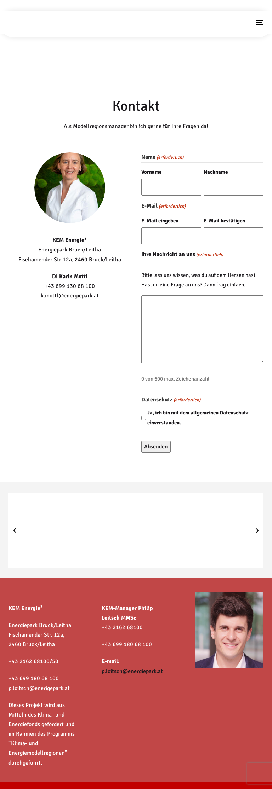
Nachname (216, 172)
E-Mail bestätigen (224, 220)
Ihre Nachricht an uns (182, 255)
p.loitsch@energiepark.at (132, 671)
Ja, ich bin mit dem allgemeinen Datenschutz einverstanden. (198, 417)
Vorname (151, 172)
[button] (14, 530)
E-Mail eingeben (159, 220)
